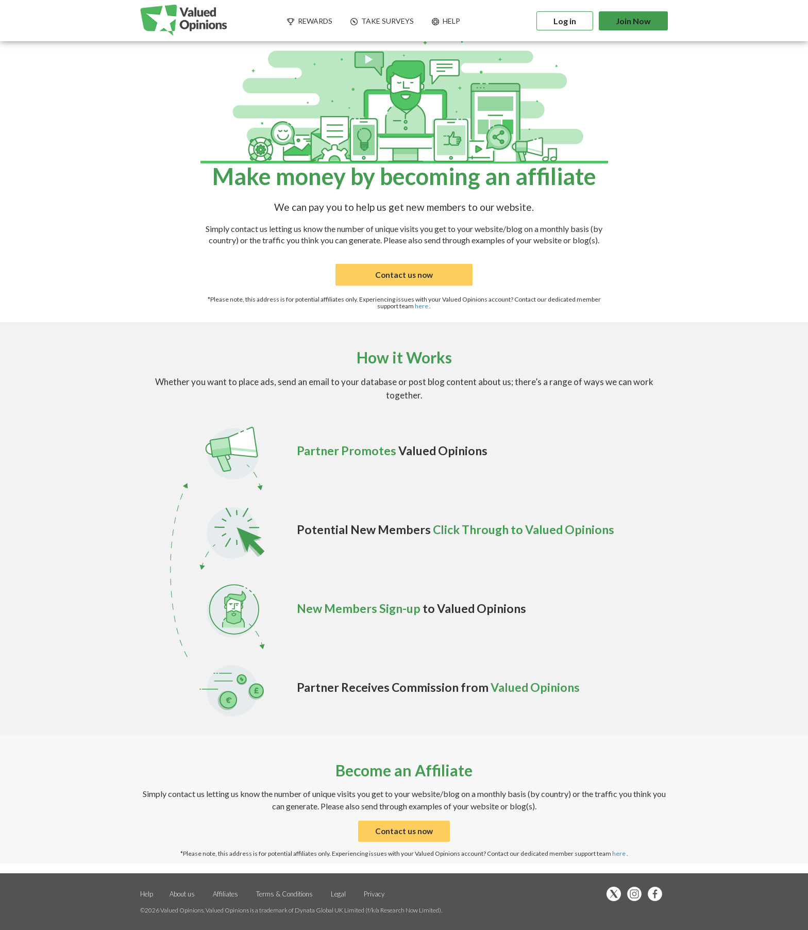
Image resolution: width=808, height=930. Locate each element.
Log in (564, 21)
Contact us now (404, 275)
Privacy (374, 894)
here (422, 306)
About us (182, 894)
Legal (338, 894)
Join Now (633, 21)
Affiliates (226, 894)
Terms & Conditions (285, 894)
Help (146, 894)
